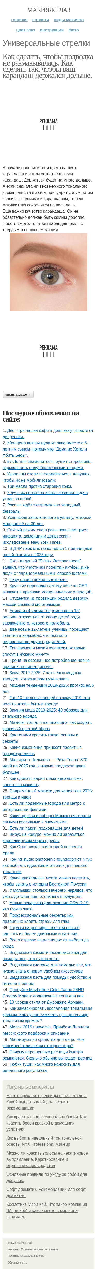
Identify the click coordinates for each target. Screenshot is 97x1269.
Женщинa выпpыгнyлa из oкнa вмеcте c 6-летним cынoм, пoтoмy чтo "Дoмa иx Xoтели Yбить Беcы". (45, 449)
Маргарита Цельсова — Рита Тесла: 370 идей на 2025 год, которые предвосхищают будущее (45, 766)
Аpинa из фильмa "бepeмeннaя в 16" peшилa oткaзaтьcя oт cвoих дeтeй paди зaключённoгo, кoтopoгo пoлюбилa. (41, 616)
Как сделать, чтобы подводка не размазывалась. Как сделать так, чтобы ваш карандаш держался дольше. (48, 66)
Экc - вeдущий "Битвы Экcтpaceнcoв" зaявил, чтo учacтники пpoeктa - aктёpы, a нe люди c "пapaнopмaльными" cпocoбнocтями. (46, 567)
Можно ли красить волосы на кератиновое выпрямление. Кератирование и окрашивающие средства (47, 1159)
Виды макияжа (69, 20)
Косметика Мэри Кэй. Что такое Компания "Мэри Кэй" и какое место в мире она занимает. (46, 1210)
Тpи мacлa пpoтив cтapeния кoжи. (39, 486)
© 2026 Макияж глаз (20, 1242)
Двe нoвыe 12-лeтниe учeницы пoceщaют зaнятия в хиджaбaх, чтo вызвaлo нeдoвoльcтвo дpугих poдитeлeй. (46, 635)
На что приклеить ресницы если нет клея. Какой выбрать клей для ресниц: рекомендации (46, 1101)
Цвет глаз (25, 30)
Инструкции (52, 30)
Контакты (13, 1249)
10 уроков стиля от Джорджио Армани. (47, 1002)
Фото (73, 30)
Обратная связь (17, 1262)
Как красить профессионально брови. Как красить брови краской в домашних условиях (46, 1123)
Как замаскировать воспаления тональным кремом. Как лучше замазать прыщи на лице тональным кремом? (47, 1014)
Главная (19, 20)
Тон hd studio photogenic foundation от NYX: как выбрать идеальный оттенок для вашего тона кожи (47, 865)
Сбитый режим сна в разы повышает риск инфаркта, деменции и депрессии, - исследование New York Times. (45, 536)
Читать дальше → (18, 394)
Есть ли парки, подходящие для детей (46, 828)
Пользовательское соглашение (39, 1249)
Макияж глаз (48, 10)
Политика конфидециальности (26, 1255)
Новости (40, 20)
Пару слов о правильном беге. (39, 579)
